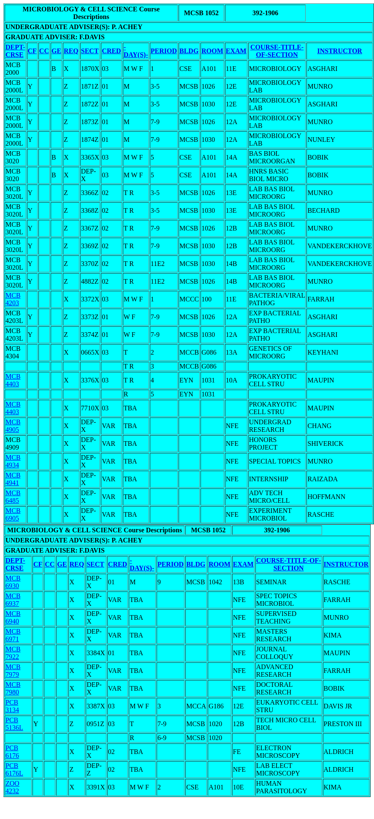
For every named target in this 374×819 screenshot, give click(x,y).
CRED (111, 50)
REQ (71, 50)
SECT (90, 50)
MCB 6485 (13, 496)
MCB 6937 (13, 599)
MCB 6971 (13, 635)
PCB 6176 (12, 751)
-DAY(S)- (136, 50)
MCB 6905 (13, 514)
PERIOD (164, 50)
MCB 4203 (13, 299)
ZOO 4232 (12, 787)
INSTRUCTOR (339, 50)
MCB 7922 (13, 652)
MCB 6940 (13, 617)
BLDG (188, 50)
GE (56, 50)
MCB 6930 (13, 582)
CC (44, 50)
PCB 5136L (14, 723)
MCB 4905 (13, 425)
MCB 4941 (13, 479)
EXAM (236, 50)
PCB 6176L (14, 769)
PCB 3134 (12, 706)
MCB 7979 (13, 670)
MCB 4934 (13, 461)
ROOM (212, 50)
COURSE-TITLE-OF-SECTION (277, 50)
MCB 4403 (13, 380)
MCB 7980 (13, 688)
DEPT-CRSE (15, 50)
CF (32, 50)
